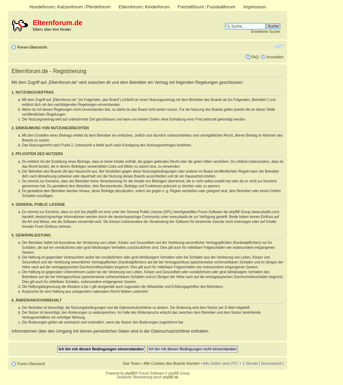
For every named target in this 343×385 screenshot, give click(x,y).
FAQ (255, 57)
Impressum (254, 6)
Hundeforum (41, 6)
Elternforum (130, 6)
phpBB (130, 373)
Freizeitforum (191, 6)
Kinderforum (157, 6)
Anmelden (275, 57)
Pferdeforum (98, 6)
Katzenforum (70, 6)
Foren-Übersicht (32, 47)
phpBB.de (170, 377)
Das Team (131, 363)
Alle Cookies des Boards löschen (171, 363)
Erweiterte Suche (265, 31)
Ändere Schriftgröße (279, 46)
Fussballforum (221, 6)
